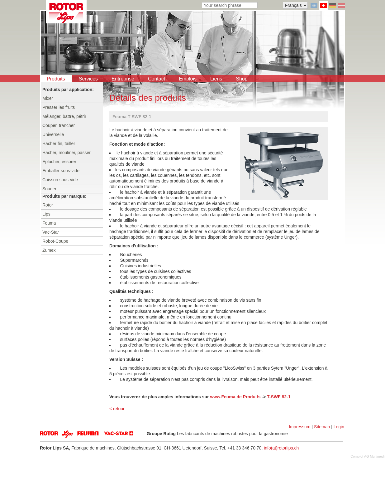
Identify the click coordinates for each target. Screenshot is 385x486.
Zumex (49, 250)
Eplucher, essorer (59, 161)
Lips (46, 213)
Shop (241, 78)
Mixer (47, 98)
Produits (56, 78)
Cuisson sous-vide (60, 179)
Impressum (299, 426)
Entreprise (123, 78)
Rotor (47, 204)
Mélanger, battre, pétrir (64, 116)
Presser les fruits (58, 107)
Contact (156, 78)
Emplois (188, 78)
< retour (117, 408)
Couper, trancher (58, 125)
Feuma (49, 223)
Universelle (53, 134)
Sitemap (322, 426)
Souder (49, 188)
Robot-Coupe (55, 241)
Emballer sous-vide (60, 170)
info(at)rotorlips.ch (281, 447)
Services (88, 78)
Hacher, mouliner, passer (66, 152)
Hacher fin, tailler (58, 143)
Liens (216, 78)
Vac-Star (50, 232)
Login (339, 426)
